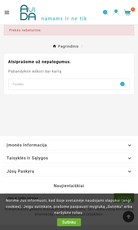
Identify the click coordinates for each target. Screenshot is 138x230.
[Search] (62, 84)
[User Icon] (116, 12)
